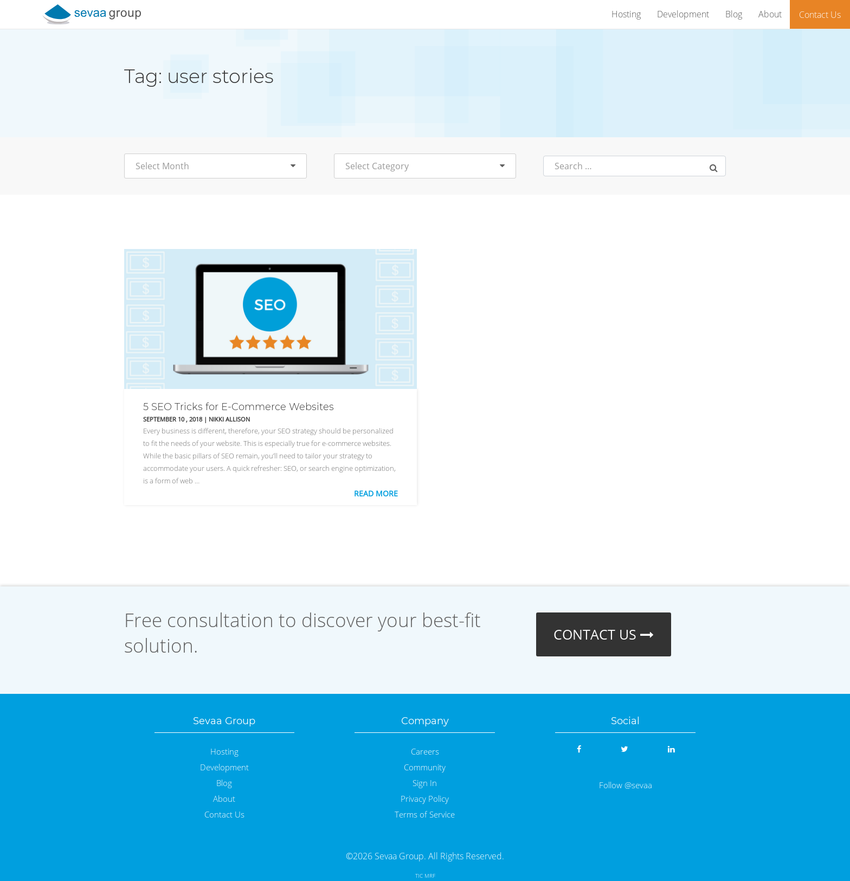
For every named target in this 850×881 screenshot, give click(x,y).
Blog (733, 14)
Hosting (626, 14)
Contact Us (820, 15)
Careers (425, 751)
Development (683, 14)
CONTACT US (603, 634)
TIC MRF (425, 875)
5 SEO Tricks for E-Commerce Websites (238, 407)
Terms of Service (425, 814)
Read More (376, 493)
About (770, 14)
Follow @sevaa (625, 785)
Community (425, 767)
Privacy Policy (425, 799)
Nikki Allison (229, 419)
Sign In (425, 783)
